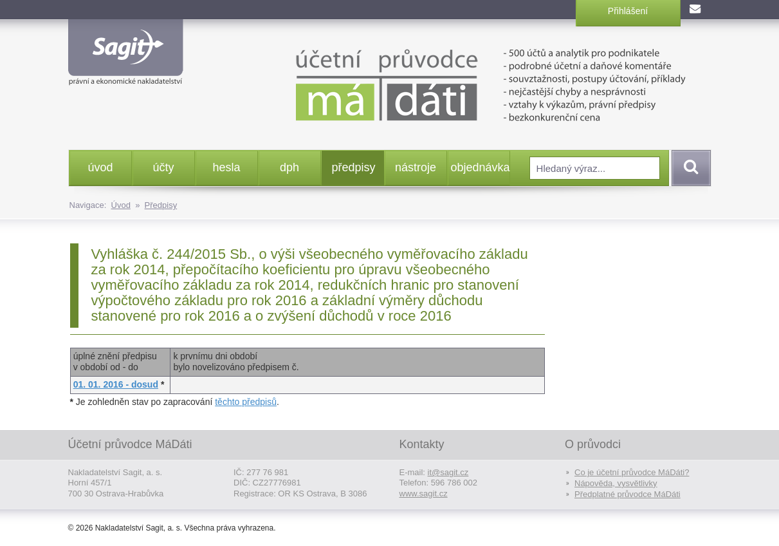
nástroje (415, 167)
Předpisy (161, 205)
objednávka (480, 167)
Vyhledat (689, 168)
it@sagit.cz (448, 472)
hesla (226, 167)
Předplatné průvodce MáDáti (627, 494)
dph (289, 167)
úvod (100, 167)
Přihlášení (628, 11)
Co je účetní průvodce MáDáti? (631, 472)
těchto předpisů (246, 402)
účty (163, 167)
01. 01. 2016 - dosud (115, 384)
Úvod (121, 205)
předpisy (354, 167)
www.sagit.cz (423, 493)
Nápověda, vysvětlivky (615, 483)
